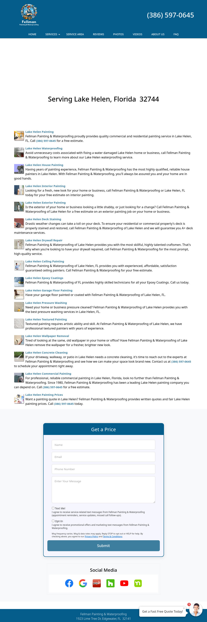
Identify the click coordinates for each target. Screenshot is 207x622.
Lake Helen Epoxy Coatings (44, 237)
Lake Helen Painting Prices (44, 353)
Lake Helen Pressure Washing (46, 262)
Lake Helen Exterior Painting (45, 161)
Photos (118, 34)
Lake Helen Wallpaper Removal (47, 295)
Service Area (75, 34)
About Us (157, 34)
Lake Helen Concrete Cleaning (46, 311)
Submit (103, 504)
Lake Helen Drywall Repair (43, 199)
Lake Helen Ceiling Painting (44, 220)
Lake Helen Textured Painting (46, 278)
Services (53, 35)
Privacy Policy (91, 495)
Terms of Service (132, 614)
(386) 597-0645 (170, 15)
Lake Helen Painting (39, 90)
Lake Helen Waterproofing (44, 107)
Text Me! (60, 467)
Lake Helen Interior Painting (45, 145)
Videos (137, 34)
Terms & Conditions (112, 495)
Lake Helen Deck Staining (43, 178)
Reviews (98, 34)
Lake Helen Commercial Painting (48, 332)
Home (32, 34)
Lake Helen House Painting (44, 124)
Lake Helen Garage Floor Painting (48, 249)
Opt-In (59, 480)
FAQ (176, 34)
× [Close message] (184, 608)
